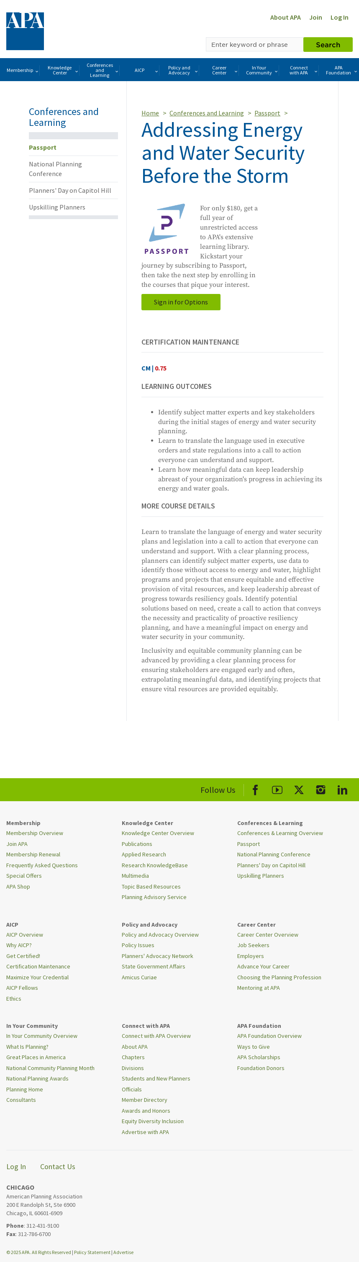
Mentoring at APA (258, 987)
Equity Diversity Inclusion (153, 1121)
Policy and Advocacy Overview (160, 934)
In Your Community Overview (41, 1036)
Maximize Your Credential (37, 977)
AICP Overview (24, 934)
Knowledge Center (63, 70)
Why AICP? (19, 945)
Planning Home (24, 1089)
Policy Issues (138, 945)
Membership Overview (34, 833)
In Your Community (262, 70)
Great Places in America (36, 1057)
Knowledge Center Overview (158, 833)
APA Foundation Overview (269, 1036)
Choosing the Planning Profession (279, 977)
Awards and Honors (146, 1110)
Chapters (133, 1057)
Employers (250, 956)
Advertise (123, 1252)
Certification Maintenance (38, 966)
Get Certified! (23, 956)
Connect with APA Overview (156, 1036)
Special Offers (24, 875)
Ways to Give (253, 1046)
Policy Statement (92, 1252)
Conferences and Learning (103, 70)
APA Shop (18, 886)
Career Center (225, 70)
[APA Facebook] (255, 788)
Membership (23, 70)
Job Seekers (253, 945)
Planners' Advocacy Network (157, 956)
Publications (137, 844)
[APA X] (299, 788)
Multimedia (135, 875)
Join (315, 17)
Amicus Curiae (139, 977)
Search (328, 44)
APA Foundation (342, 70)
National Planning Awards (37, 1078)
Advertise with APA (145, 1132)
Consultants (21, 1100)
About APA (285, 17)
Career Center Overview (267, 934)
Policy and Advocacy (183, 70)
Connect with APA (304, 70)
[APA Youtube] (277, 788)
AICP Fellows (22, 987)
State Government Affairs (153, 966)
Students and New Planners (156, 1078)
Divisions (133, 1068)
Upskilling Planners (57, 207)
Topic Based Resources (151, 886)
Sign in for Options (181, 302)
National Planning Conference (55, 169)
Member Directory (144, 1100)
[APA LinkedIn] (342, 788)
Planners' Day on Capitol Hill (70, 190)
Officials (132, 1089)
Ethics (13, 998)
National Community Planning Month (50, 1068)
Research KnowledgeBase (155, 865)
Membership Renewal (33, 854)
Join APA (17, 844)
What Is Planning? (27, 1046)
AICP (147, 70)
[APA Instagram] (320, 788)
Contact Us (57, 1166)
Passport (42, 147)
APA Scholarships (258, 1057)
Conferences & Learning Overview (280, 833)
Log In (340, 17)
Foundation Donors (261, 1068)
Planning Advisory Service (154, 897)
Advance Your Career (263, 966)
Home (150, 113)
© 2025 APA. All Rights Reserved (39, 1252)
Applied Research (144, 854)
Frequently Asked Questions (42, 865)
